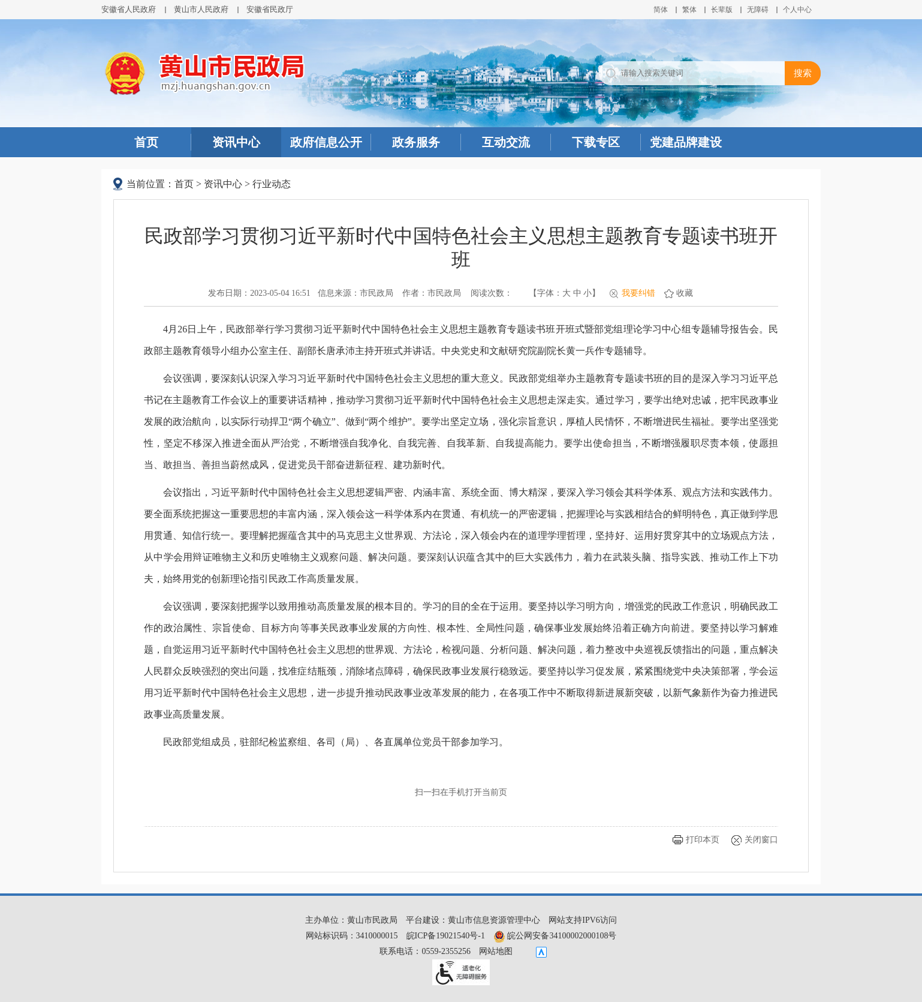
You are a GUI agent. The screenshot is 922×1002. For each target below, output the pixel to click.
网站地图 (496, 951)
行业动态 (271, 184)
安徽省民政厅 (269, 9)
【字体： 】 (564, 293)
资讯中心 (236, 142)
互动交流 (506, 142)
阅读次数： (492, 293)
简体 (660, 9)
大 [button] (566, 293)
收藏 (684, 293)
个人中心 (797, 9)
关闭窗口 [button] (761, 839)
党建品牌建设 (686, 142)
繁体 (689, 9)
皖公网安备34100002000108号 (555, 935)
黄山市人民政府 (201, 9)
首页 (146, 142)
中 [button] (577, 293)
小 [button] (587, 293)
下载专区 (596, 142)
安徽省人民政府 (128, 9)
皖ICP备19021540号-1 (445, 935)
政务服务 (416, 142)
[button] (722, 9)
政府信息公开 (326, 142)
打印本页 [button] (702, 839)
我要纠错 (638, 293)
